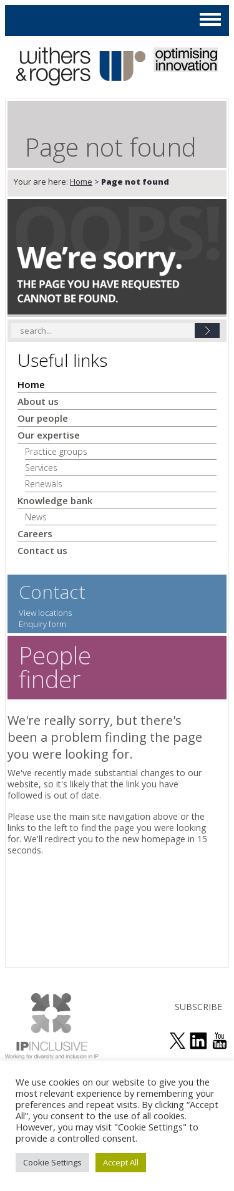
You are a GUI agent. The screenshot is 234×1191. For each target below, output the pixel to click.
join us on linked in (198, 1040)
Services (41, 468)
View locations (45, 612)
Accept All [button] (121, 1162)
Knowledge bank (54, 500)
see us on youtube (219, 1040)
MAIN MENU (210, 19)
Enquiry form (42, 624)
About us (38, 401)
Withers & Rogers (80, 67)
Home (81, 181)
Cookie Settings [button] (52, 1162)
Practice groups (56, 451)
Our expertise (48, 435)
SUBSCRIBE (198, 1007)
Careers (34, 533)
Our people (42, 418)
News (36, 517)
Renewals (43, 484)
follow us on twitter (177, 1040)
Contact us (42, 550)
